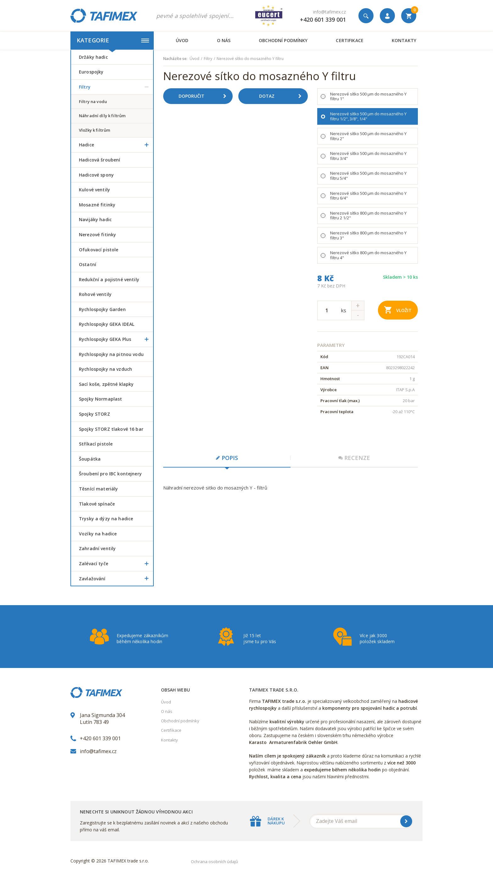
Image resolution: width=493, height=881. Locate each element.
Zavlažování (116, 579)
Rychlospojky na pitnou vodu (111, 354)
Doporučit (205, 96)
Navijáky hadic (95, 219)
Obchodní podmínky (283, 40)
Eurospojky (91, 72)
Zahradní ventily (97, 548)
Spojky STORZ (94, 414)
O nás (224, 40)
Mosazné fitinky (97, 205)
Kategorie (113, 40)
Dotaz (282, 96)
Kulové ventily (94, 190)
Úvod (182, 40)
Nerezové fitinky (97, 235)
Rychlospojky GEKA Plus (116, 339)
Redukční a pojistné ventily (109, 279)
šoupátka (90, 459)
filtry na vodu (93, 101)
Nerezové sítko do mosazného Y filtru (250, 59)
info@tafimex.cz (329, 12)
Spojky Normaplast (100, 399)
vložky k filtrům (94, 130)
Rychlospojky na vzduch (105, 369)
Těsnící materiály (98, 489)
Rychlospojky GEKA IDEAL (106, 324)
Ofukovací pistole (98, 250)
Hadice (116, 145)
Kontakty (404, 40)
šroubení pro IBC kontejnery (110, 474)
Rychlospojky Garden (102, 309)
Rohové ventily (95, 294)
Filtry (116, 87)
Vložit (398, 309)
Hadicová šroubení (99, 160)
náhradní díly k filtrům (102, 115)
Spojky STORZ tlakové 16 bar (111, 429)
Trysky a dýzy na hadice (106, 519)
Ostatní (87, 264)
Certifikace (349, 40)
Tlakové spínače (97, 504)
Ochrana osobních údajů (214, 861)
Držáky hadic (93, 57)
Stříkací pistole (96, 444)
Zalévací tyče (116, 563)
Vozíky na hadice (98, 534)
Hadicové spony (96, 175)
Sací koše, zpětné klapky (106, 384)
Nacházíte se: (175, 59)
